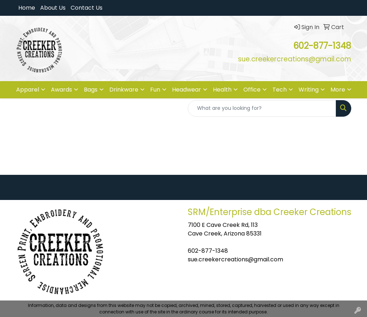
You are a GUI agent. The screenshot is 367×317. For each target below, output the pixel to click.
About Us (53, 8)
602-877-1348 (208, 251)
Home (26, 8)
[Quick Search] (262, 108)
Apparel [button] (27, 89)
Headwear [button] (186, 89)
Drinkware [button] (123, 89)
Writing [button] (309, 89)
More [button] (337, 89)
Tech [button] (279, 89)
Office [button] (252, 89)
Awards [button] (61, 89)
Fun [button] (155, 89)
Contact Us (87, 8)
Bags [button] (90, 89)
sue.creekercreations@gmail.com (235, 259)
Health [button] (222, 89)
